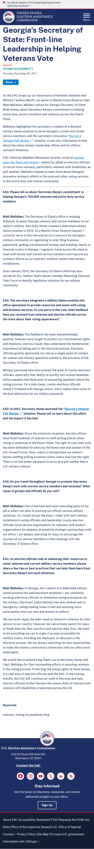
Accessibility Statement (34, 820)
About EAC (10, 820)
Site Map (43, 834)
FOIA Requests (61, 820)
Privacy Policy (26, 834)
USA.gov (33, 841)
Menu (86, 16)
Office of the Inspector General (31, 827)
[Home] (9, 22)
